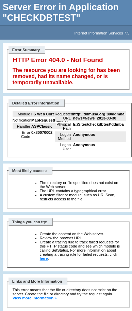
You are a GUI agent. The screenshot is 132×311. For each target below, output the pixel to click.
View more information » (35, 298)
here (44, 258)
